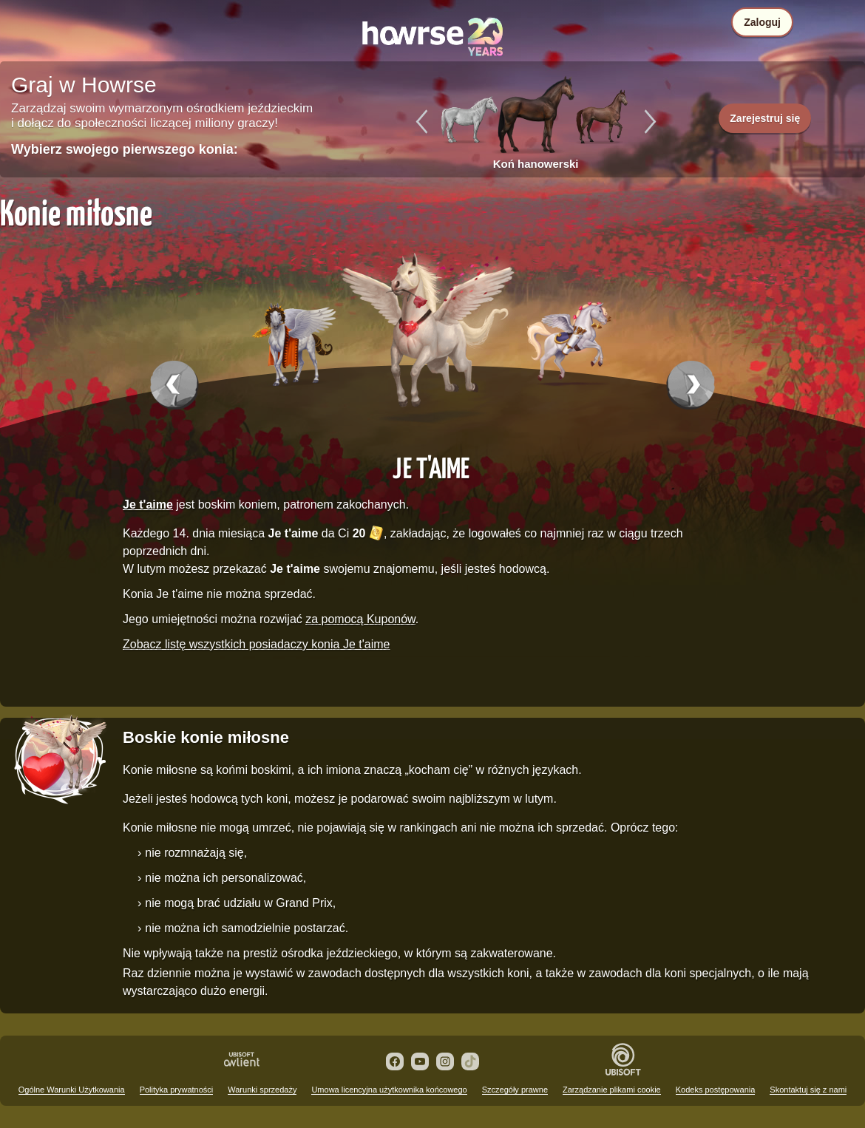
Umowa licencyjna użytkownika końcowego (389, 1089)
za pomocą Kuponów (360, 619)
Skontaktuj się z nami (808, 1089)
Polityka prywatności (177, 1089)
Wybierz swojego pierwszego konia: (124, 149)
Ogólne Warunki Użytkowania (71, 1089)
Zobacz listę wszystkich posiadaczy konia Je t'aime (256, 644)
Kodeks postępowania (716, 1089)
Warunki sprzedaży (262, 1089)
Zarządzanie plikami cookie (612, 1089)
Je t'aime (431, 467)
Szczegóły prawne (515, 1089)
